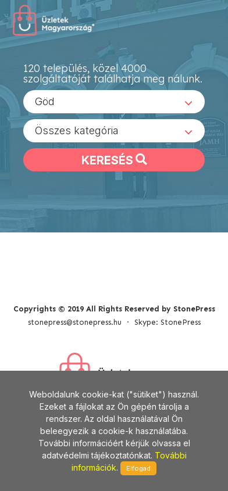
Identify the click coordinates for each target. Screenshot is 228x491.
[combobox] (114, 101)
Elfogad (138, 468)
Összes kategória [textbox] (77, 130)
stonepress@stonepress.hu (75, 322)
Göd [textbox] (45, 101)
